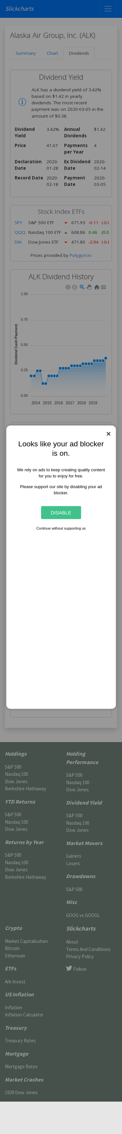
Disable (61, 512)
